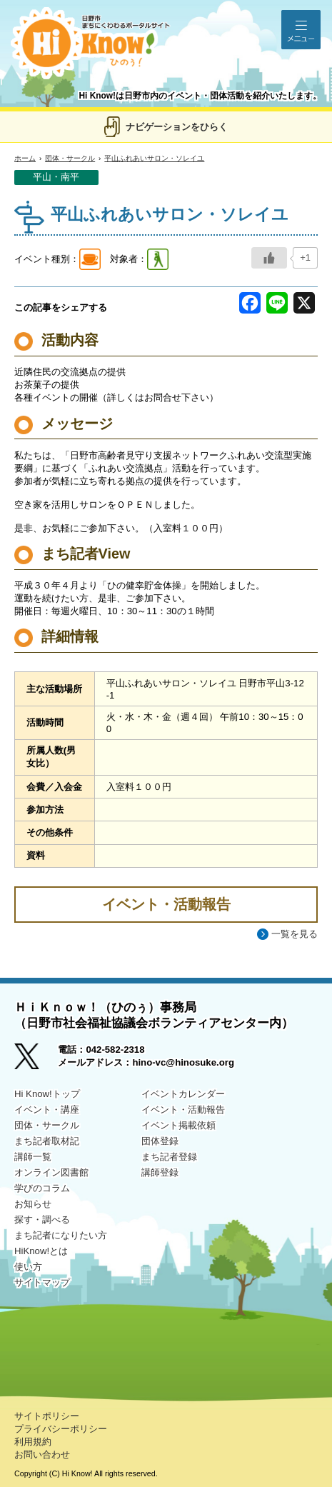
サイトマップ (42, 1282)
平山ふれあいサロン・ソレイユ (154, 158)
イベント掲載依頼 (178, 1125)
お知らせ (32, 1203)
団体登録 (159, 1141)
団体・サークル (70, 158)
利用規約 (32, 1441)
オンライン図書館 (51, 1172)
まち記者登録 (169, 1156)
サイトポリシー (46, 1416)
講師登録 (159, 1172)
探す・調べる (42, 1219)
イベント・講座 (46, 1109)
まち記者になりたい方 (60, 1235)
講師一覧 (32, 1156)
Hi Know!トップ (47, 1093)
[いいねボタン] (269, 258)
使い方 (28, 1266)
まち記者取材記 (46, 1141)
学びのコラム (42, 1188)
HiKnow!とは (41, 1251)
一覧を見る (294, 933)
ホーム (25, 158)
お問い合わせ (42, 1454)
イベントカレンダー (183, 1093)
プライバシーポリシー (60, 1428)
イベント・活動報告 (183, 1109)
